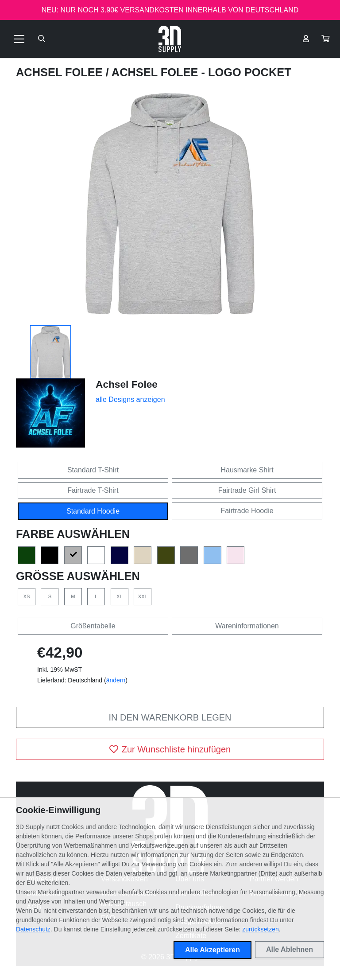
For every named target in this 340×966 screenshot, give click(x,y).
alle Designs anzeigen (130, 399)
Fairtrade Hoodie (246, 510)
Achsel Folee (61, 72)
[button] (325, 39)
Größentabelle (92, 626)
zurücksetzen (260, 929)
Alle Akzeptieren (212, 950)
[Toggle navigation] (19, 39)
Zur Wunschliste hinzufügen (170, 749)
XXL (142, 596)
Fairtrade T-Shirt (92, 490)
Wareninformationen (246, 626)
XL (119, 596)
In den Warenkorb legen (169, 717)
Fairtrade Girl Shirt (247, 490)
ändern (116, 680)
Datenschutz (33, 929)
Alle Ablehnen (289, 949)
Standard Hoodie (93, 511)
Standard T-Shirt (93, 470)
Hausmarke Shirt (246, 470)
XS (26, 596)
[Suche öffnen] (41, 39)
